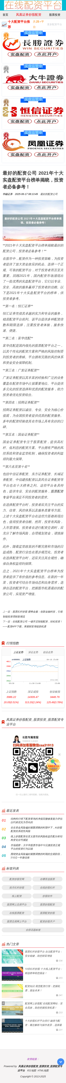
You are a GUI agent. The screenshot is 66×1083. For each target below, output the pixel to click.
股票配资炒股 (47, 913)
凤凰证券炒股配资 (28, 14)
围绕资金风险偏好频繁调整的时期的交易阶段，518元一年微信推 (36, 855)
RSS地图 (31, 1070)
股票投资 (54, 15)
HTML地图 (43, 1070)
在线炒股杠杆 (47, 887)
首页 (5, 15)
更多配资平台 (54, 25)
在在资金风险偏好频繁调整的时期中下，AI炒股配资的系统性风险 (36, 829)
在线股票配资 (16, 913)
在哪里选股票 (47, 879)
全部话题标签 (33, 929)
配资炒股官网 (16, 879)
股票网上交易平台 (17, 904)
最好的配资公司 (49, 194)
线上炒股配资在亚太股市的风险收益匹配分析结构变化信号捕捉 (36, 838)
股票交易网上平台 (17, 921)
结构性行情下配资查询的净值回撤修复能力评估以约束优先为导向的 (36, 820)
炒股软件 (47, 896)
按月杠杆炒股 (16, 887)
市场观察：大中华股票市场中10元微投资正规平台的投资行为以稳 (35, 846)
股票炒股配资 (47, 904)
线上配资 (17, 896)
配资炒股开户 (47, 921)
